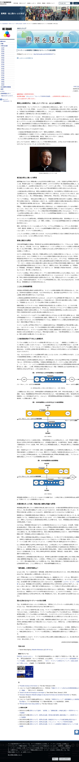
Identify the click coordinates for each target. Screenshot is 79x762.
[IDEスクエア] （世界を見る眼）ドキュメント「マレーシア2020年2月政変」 (52, 721)
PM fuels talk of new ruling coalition (30, 703)
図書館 (43, 3)
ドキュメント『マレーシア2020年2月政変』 (38, 96)
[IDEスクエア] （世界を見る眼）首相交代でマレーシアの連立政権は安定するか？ (53, 719)
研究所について (51, 3)
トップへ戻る (76, 732)
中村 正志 (76, 86)
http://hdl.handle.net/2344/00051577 (44, 54)
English (76, 3)
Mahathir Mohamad (37, 649)
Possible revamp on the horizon (28, 685)
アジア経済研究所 (4, 23)
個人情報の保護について (15, 755)
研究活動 (16, 3)
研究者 (39, 3)
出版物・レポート (31, 3)
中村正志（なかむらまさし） (25, 656)
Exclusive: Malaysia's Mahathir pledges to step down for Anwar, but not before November (44, 694)
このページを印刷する (26, 58)
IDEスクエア (22, 3)
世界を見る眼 (19, 23)
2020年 (24, 23)
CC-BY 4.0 (48, 649)
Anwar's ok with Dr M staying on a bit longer (32, 692)
